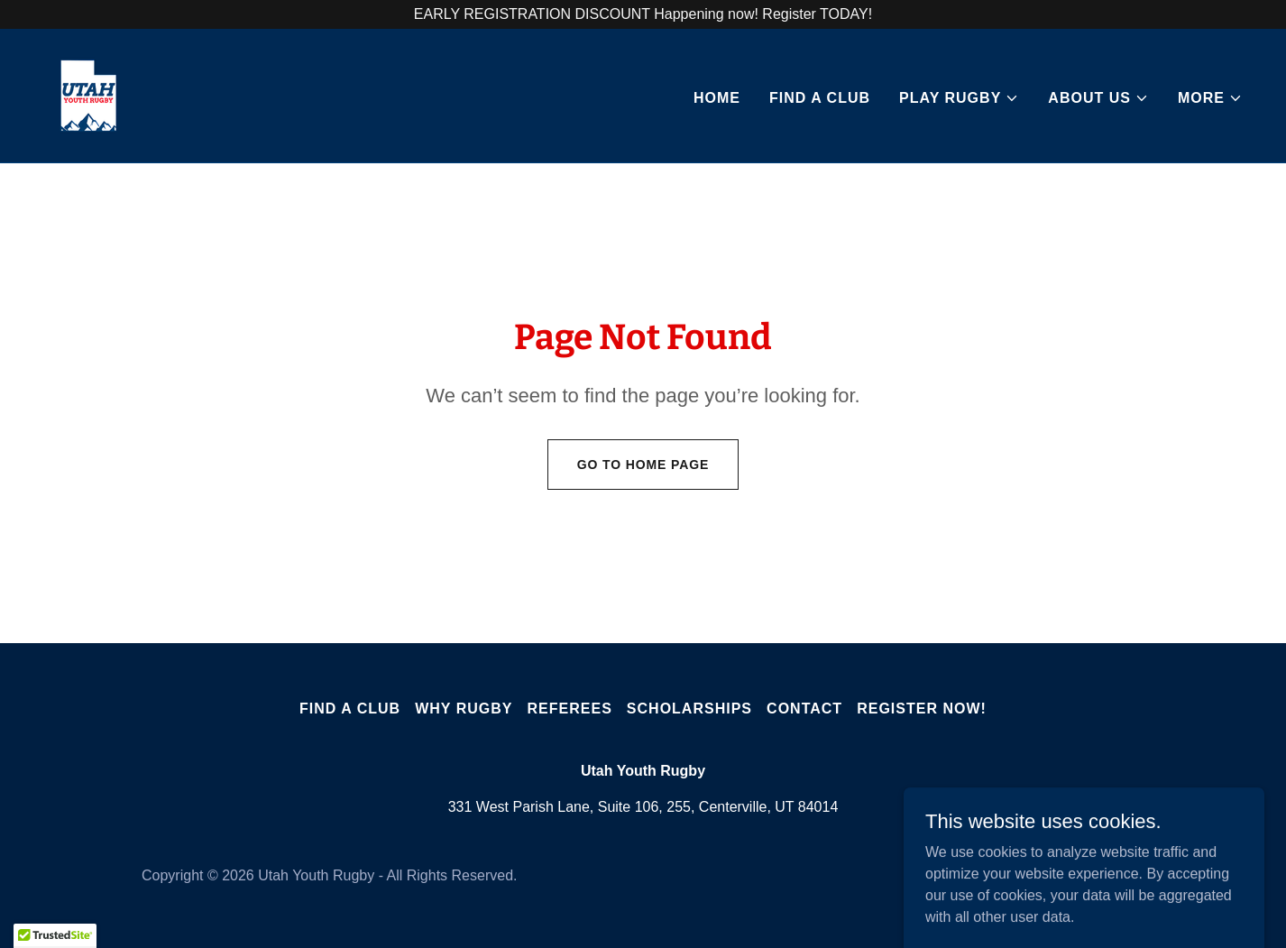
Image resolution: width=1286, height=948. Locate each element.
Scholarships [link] (689, 708)
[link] (88, 94)
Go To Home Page (643, 464)
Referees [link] (570, 708)
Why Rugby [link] (463, 708)
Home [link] (717, 98)
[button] (959, 98)
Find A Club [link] (819, 98)
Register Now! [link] (922, 708)
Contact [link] (804, 708)
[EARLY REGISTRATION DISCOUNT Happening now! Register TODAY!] (643, 14)
